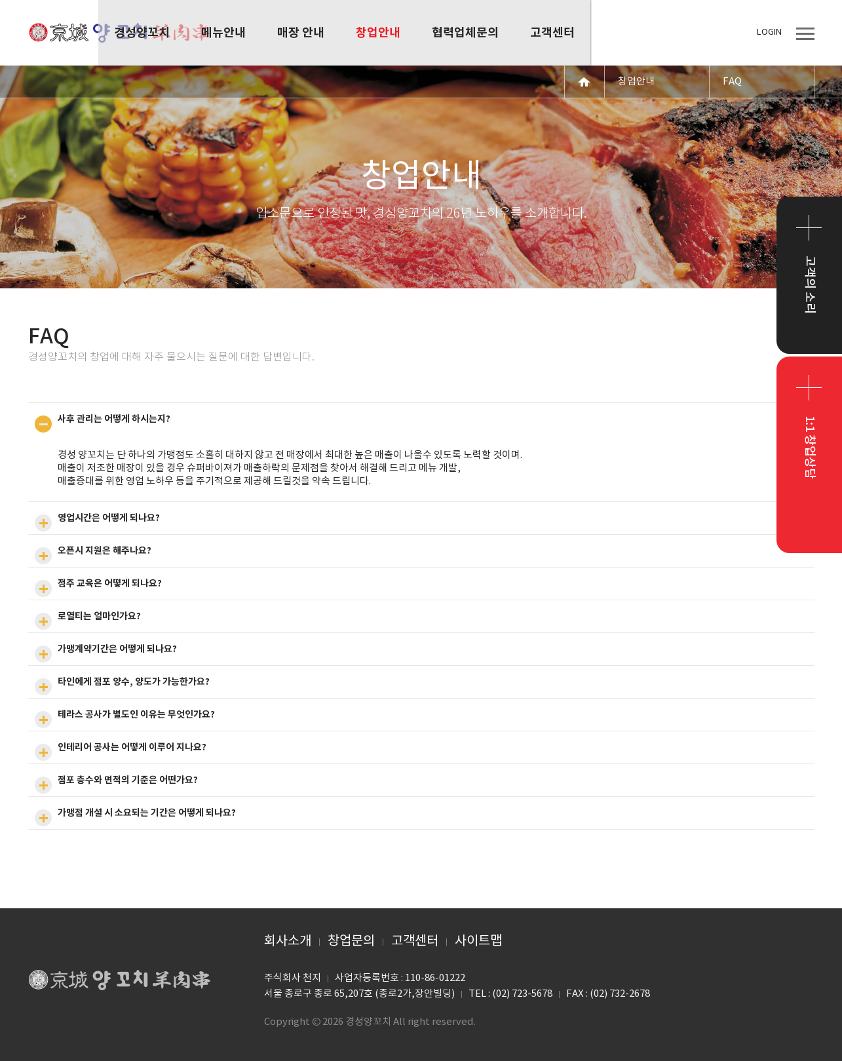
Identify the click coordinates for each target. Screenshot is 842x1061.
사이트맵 (478, 941)
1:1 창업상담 (809, 447)
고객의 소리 (809, 285)
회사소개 (287, 941)
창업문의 (351, 941)
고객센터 (414, 941)
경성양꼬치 (120, 33)
